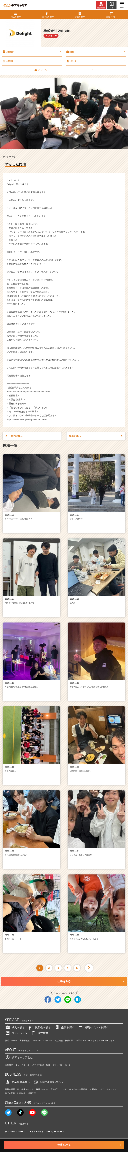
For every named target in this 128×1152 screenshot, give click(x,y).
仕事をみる (64, 981)
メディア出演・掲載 (41, 1065)
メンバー (95, 61)
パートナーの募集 (36, 1131)
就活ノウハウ (11, 1040)
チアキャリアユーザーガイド (101, 1040)
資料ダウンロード (59, 1089)
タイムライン (16, 1033)
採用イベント (28, 1089)
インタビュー (63, 70)
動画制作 (21, 1093)
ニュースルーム (23, 1065)
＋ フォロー (51, 35)
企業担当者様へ (17, 1082)
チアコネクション (108, 1089)
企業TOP (31, 52)
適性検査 (39, 1033)
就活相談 (59, 1040)
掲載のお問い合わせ (48, 1082)
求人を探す (15, 1027)
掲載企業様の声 (12, 1089)
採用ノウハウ (42, 1089)
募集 (95, 52)
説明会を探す (39, 1027)
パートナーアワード (55, 1131)
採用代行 (32, 1093)
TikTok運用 (10, 1093)
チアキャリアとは (19, 1057)
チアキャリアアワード (15, 1131)
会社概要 (9, 1065)
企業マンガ (81, 1040)
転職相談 (69, 1040)
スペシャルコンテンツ (42, 1040)
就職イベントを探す (93, 1027)
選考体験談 (25, 1040)
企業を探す (64, 1027)
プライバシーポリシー (63, 1065)
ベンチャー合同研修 (78, 1089)
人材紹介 (94, 1089)
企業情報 (31, 61)
